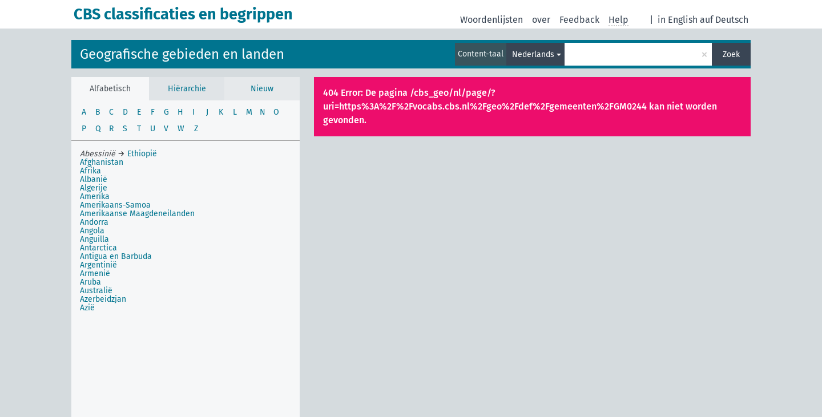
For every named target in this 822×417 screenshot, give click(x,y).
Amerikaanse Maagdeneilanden (137, 213)
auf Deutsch (724, 19)
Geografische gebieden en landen (182, 54)
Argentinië (98, 265)
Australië (96, 290)
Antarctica (98, 248)
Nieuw (262, 89)
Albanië (93, 179)
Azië (87, 308)
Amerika (95, 196)
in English (678, 19)
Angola (92, 231)
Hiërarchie (187, 89)
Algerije (93, 188)
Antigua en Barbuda (116, 256)
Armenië (95, 273)
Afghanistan (101, 162)
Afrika (90, 171)
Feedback (579, 19)
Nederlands (533, 54)
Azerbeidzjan (103, 299)
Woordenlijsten (491, 19)
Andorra (94, 222)
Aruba (90, 282)
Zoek (731, 54)
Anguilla (94, 239)
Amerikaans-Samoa (115, 205)
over (541, 19)
